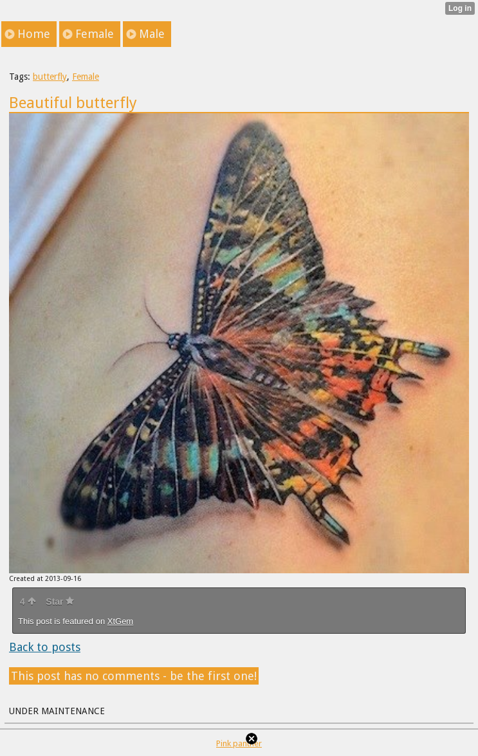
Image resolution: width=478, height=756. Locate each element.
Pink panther (239, 743)
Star (60, 601)
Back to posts (44, 647)
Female (85, 76)
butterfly (50, 76)
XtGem (120, 621)
